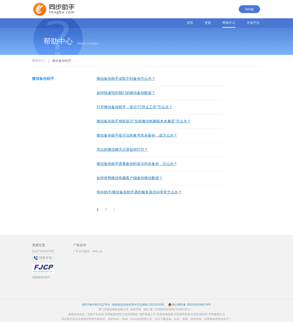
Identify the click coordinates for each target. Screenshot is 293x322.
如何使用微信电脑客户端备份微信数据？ (130, 178)
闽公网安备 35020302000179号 (189, 304)
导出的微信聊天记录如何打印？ (122, 150)
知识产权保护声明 (43, 251)
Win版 (249, 9)
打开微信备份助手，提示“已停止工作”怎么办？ (134, 107)
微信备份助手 (43, 79)
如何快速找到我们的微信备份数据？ (126, 93)
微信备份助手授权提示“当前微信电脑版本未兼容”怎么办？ (144, 121)
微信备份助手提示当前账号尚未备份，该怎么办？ (137, 135)
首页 (190, 22)
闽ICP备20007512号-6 (96, 304)
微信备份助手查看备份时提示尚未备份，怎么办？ (137, 164)
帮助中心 (228, 22)
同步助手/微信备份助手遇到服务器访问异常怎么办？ (139, 192)
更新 (208, 22)
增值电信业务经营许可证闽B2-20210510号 (137, 304)
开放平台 (253, 22)
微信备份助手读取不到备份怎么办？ (126, 79)
